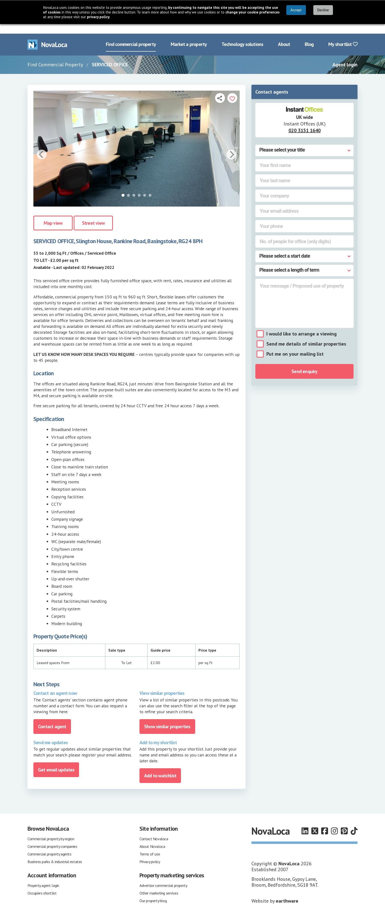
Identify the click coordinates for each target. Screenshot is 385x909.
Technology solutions (242, 35)
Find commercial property (131, 35)
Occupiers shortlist (42, 883)
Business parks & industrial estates (55, 852)
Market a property (189, 35)
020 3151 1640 (305, 121)
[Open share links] (220, 88)
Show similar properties (167, 717)
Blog (309, 35)
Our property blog (153, 891)
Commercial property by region (51, 829)
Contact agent (52, 717)
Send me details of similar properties (306, 334)
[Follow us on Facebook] (324, 821)
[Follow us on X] (314, 821)
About (284, 35)
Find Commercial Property (55, 55)
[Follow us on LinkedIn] (305, 821)
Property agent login (43, 875)
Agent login (345, 55)
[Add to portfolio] (232, 88)
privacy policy (98, 16)
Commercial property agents (49, 844)
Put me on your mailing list (295, 344)
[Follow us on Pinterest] (344, 821)
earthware (287, 891)
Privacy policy (149, 852)
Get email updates (56, 760)
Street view (93, 213)
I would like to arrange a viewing (301, 324)
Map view (53, 213)
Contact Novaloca (153, 829)
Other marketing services (158, 883)
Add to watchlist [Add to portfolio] (160, 766)
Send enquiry (304, 362)
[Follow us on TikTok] (354, 821)
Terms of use (149, 844)
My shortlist (343, 35)
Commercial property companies (52, 836)
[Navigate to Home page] (47, 35)
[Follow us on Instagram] (334, 821)
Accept (296, 10)
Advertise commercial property (163, 875)
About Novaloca (152, 836)
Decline (323, 10)
